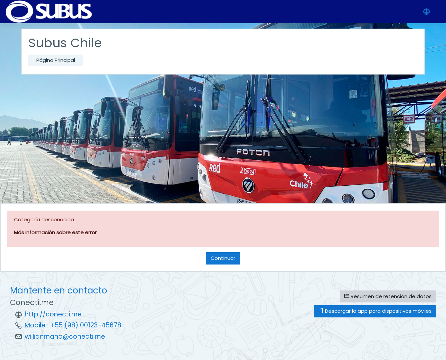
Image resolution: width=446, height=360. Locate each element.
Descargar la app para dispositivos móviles (375, 310)
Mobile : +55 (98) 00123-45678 (73, 325)
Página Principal (55, 60)
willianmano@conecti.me (65, 336)
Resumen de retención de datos (388, 296)
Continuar (223, 258)
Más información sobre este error (55, 232)
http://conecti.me (53, 314)
